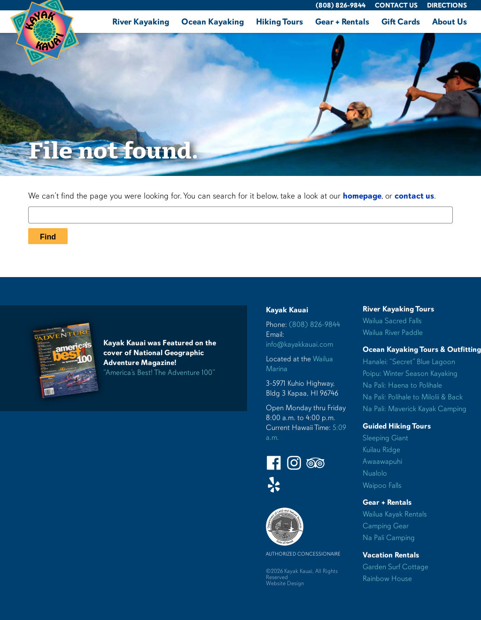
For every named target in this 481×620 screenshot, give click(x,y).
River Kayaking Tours (398, 309)
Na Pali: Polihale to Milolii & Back (413, 397)
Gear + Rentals (342, 21)
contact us (414, 196)
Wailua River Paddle (393, 332)
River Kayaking (140, 21)
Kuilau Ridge (381, 449)
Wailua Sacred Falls (392, 321)
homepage (362, 196)
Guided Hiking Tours (397, 426)
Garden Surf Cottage (395, 567)
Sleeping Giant (385, 438)
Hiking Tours (279, 21)
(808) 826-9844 (340, 5)
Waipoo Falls (382, 485)
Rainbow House (387, 578)
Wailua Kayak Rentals (395, 514)
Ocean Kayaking (212, 21)
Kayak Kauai (287, 310)
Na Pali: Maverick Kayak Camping (414, 409)
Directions (447, 5)
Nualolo (375, 473)
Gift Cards (400, 21)
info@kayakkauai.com (299, 344)
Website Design (285, 583)
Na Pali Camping (389, 537)
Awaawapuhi (382, 461)
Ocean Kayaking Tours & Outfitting (422, 349)
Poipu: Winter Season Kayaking (410, 373)
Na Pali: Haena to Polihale (402, 385)
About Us (449, 21)
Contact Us (396, 5)
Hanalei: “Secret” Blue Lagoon (409, 362)
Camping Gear (386, 526)
